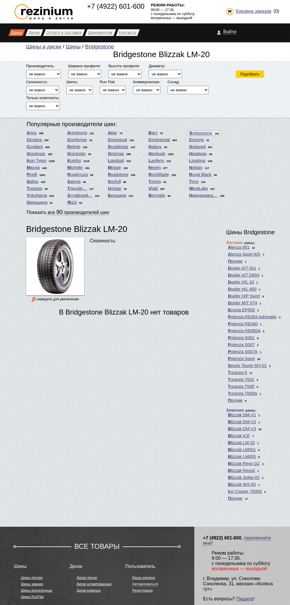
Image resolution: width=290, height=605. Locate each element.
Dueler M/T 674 (242, 303)
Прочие (235, 261)
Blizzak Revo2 (241, 470)
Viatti (153, 188)
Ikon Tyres (36, 160)
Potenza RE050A (244, 330)
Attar (112, 132)
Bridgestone (99, 46)
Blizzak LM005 (242, 456)
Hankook (156, 153)
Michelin (75, 167)
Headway (198, 153)
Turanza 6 (237, 372)
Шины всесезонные (36, 590)
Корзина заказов (253, 11)
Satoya (74, 181)
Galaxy (155, 146)
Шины (73, 46)
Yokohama (37, 195)
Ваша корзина (143, 578)
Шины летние (32, 578)
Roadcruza (77, 174)
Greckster (76, 153)
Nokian (195, 167)
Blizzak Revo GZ (244, 463)
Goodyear (36, 153)
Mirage (114, 167)
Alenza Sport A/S (244, 254)
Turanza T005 (241, 386)
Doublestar (118, 146)
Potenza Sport (241, 358)
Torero (154, 181)
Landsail (116, 160)
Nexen (154, 167)
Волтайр (156, 195)
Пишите (244, 598)
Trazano (34, 188)
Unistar (114, 188)
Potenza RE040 (243, 323)
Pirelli (32, 174)
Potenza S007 (241, 344)
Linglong (197, 160)
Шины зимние (32, 584)
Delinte (74, 146)
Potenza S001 (241, 337)
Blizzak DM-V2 (242, 421)
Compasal (117, 139)
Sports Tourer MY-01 (247, 365)
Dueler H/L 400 (242, 289)
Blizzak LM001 (242, 449)
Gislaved (197, 146)
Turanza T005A (242, 393)
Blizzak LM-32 (241, 442)
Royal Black (200, 174)
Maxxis (33, 167)
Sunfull (114, 181)
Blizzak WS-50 (242, 484)
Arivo (32, 132)
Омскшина (37, 202)
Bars (152, 132)
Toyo (194, 181)
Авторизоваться (145, 584)
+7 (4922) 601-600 (115, 6)
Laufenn (156, 160)
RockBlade (158, 174)
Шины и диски (43, 46)
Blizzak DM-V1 (242, 415)
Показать (68, 212)
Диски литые (87, 578)
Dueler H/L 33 (241, 282)
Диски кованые (89, 590)
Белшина (117, 195)
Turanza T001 (241, 379)
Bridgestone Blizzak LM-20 (76, 229)
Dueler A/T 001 (242, 268)
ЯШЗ (72, 202)
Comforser (77, 139)
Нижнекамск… (203, 195)
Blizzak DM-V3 (242, 428)
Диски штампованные (94, 584)
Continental (159, 139)
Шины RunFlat (32, 597)
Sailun (33, 181)
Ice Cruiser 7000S (245, 491)
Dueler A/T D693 (243, 275)
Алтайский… (80, 195)
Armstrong (77, 132)
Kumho (74, 160)
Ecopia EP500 (241, 310)
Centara (34, 139)
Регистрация (142, 590)
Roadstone (118, 174)
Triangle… (77, 188)
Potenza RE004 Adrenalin (252, 317)
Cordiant (35, 146)
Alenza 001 (238, 247)
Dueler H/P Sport (244, 296)
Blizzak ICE (239, 435)
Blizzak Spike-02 (244, 477)
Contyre (196, 139)
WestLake (198, 188)
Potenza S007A (243, 351)
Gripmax (116, 153)
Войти (229, 31)
